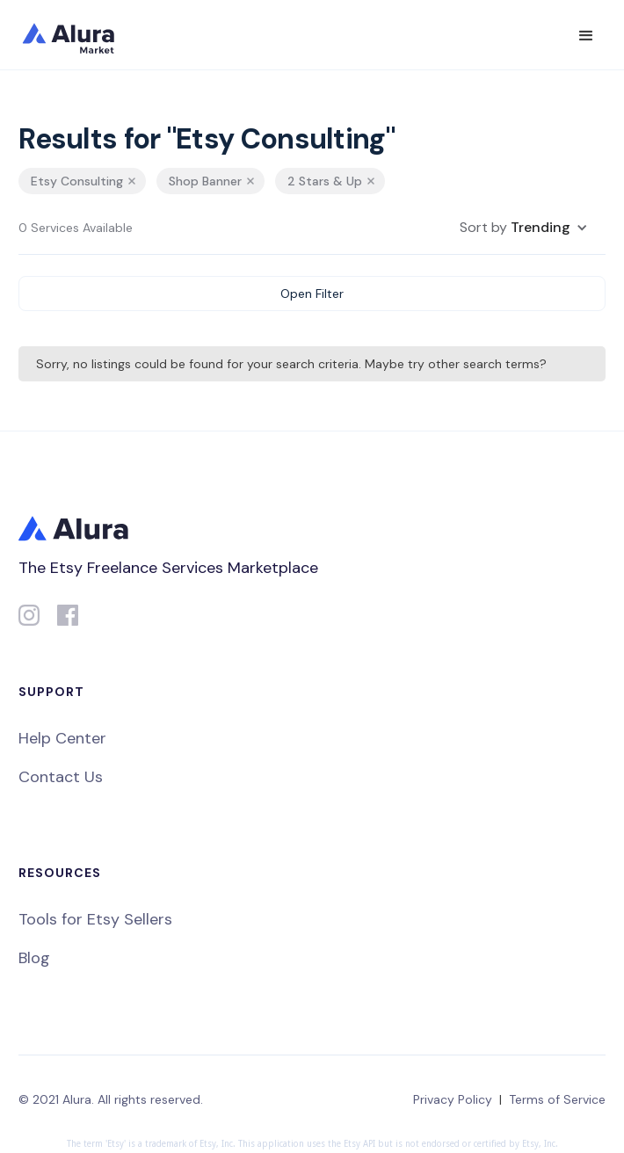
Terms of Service (557, 1099)
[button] (586, 36)
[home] (79, 35)
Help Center (62, 738)
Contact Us (60, 777)
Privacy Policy (452, 1099)
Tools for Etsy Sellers (95, 919)
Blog (34, 958)
